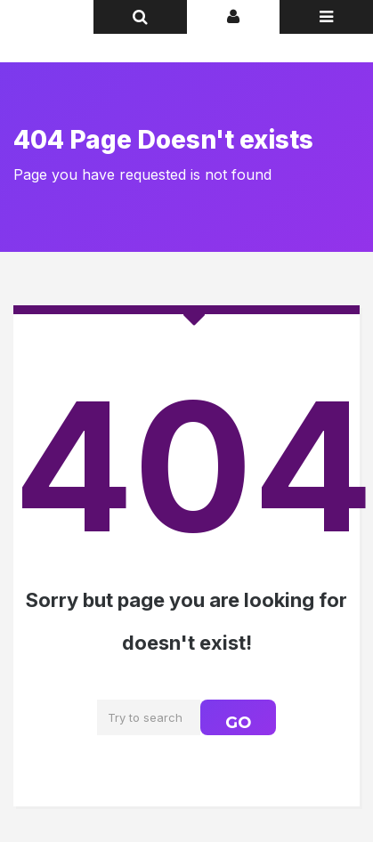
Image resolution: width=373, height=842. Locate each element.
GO (238, 723)
